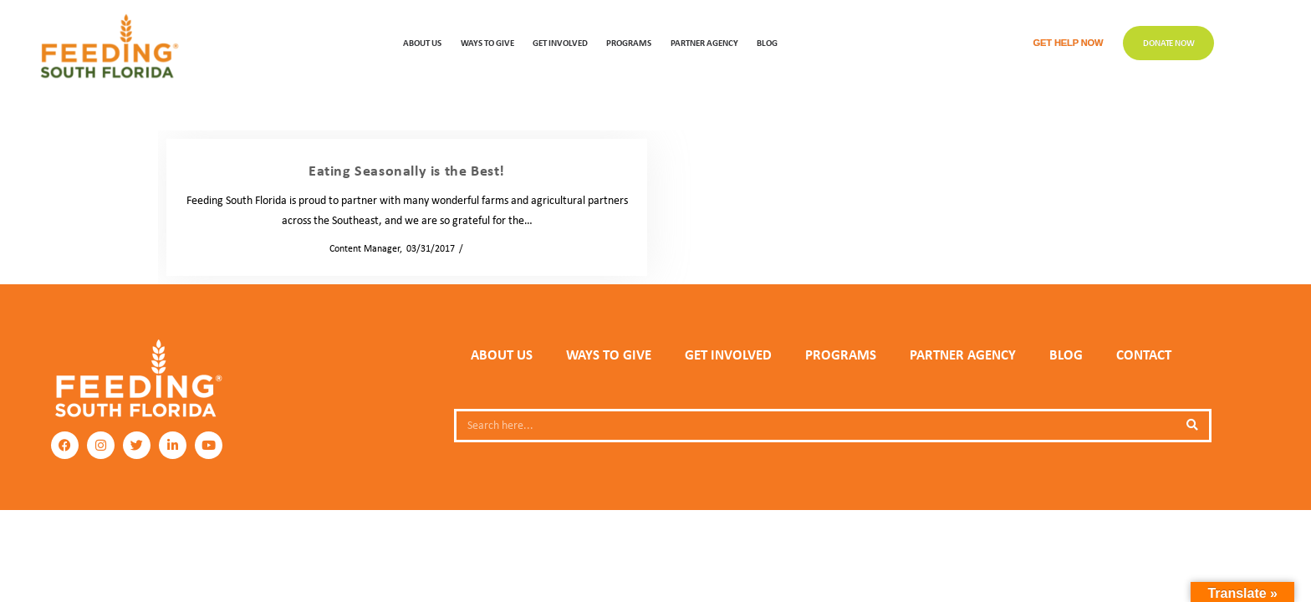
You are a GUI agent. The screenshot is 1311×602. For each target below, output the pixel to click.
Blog (767, 42)
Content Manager (359, 248)
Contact (1143, 354)
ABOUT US (422, 42)
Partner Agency (704, 42)
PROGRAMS (628, 42)
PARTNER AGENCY (963, 354)
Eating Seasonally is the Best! (407, 170)
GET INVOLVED (560, 42)
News (479, 248)
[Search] (1192, 425)
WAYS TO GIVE (487, 42)
